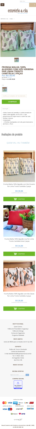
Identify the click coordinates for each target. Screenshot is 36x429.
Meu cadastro (24, 4)
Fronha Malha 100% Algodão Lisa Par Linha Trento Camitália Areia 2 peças (19, 240)
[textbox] (28, 1)
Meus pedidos (15, 4)
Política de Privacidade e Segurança (18, 329)
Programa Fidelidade (18, 335)
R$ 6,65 (9, 77)
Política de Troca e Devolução (18, 349)
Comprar (12, 102)
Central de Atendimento (18, 351)
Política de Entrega (18, 331)
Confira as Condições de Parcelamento (14, 96)
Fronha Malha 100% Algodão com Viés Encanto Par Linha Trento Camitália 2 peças (19, 185)
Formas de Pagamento (18, 333)
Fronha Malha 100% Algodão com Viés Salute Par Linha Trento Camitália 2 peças (19, 295)
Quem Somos (18, 326)
